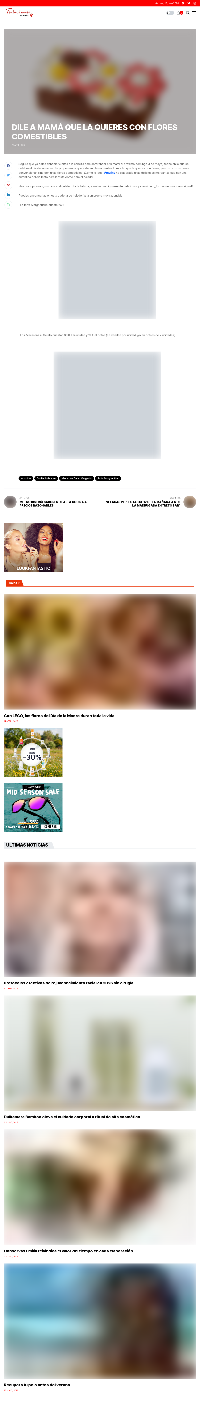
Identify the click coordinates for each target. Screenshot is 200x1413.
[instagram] (195, 3)
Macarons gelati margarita (77, 478)
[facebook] (183, 3)
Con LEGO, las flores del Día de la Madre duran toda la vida (59, 715)
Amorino (109, 173)
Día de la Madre (46, 478)
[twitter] (189, 3)
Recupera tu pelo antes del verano (37, 1385)
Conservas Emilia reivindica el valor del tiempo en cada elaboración (68, 1251)
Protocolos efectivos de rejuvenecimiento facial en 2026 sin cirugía (68, 983)
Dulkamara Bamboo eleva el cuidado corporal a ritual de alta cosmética (72, 1117)
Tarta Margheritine (108, 478)
